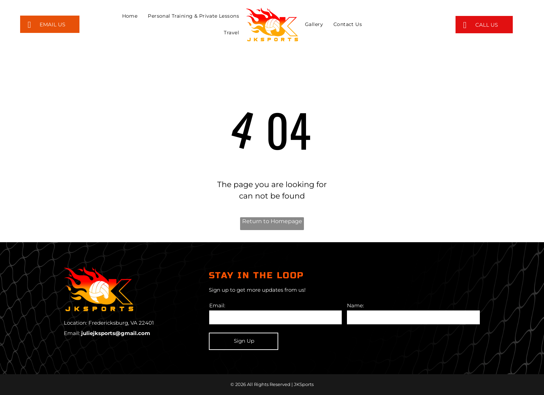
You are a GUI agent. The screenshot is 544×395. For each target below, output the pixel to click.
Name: (355, 305)
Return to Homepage (272, 221)
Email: (217, 305)
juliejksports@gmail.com (115, 333)
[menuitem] (130, 16)
